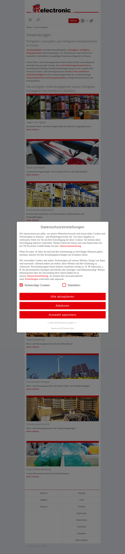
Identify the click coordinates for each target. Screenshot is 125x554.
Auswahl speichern (62, 314)
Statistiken (71, 285)
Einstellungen (31, 279)
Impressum (56, 328)
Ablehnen (62, 305)
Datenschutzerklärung (70, 246)
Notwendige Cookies (34, 285)
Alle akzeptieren (62, 296)
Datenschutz (68, 328)
